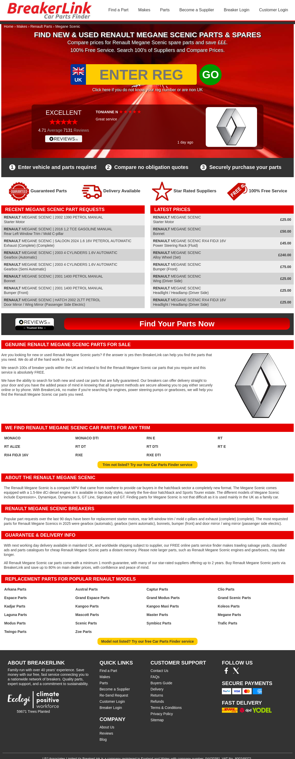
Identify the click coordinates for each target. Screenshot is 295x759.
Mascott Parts (87, 615)
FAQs (155, 677)
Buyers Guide (161, 683)
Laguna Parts (15, 615)
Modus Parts (15, 623)
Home (8, 26)
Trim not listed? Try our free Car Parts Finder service (147, 465)
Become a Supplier (196, 10)
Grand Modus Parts (163, 598)
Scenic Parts (86, 623)
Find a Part (119, 10)
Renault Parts (41, 26)
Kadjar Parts (14, 606)
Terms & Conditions (166, 708)
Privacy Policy (162, 714)
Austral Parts (86, 589)
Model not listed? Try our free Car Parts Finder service (147, 641)
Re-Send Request (114, 695)
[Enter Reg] (141, 74)
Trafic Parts (227, 623)
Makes (144, 10)
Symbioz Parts (158, 623)
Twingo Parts (15, 632)
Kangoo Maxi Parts (162, 606)
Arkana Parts (15, 589)
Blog (103, 739)
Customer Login (273, 10)
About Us (107, 727)
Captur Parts (157, 589)
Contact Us (159, 671)
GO (210, 75)
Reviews (106, 733)
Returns (157, 695)
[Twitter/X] (236, 672)
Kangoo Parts (87, 606)
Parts (165, 10)
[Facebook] (226, 672)
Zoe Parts (83, 632)
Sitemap (157, 720)
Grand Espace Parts (92, 598)
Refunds (157, 701)
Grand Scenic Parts (234, 598)
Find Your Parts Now (177, 323)
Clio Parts (226, 589)
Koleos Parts (229, 606)
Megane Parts (229, 615)
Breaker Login (236, 10)
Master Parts (157, 615)
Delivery (157, 689)
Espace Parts (15, 598)
